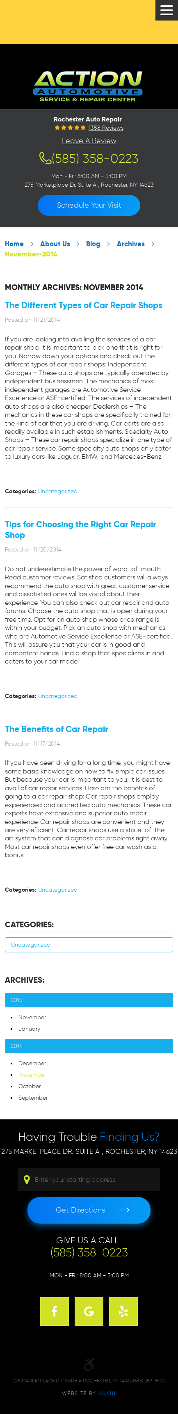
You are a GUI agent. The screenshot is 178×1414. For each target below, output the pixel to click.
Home (14, 244)
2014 (17, 1046)
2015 (17, 1000)
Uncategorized (58, 491)
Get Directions (80, 1210)
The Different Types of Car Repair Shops (83, 305)
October (29, 1086)
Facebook (54, 1311)
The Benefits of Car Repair (56, 728)
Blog (93, 244)
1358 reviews (106, 128)
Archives (131, 244)
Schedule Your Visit (89, 205)
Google (89, 1311)
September (33, 1097)
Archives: (24, 980)
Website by (89, 1393)
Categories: (29, 925)
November (32, 1017)
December (32, 1063)
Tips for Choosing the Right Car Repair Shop (80, 529)
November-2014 (31, 254)
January (29, 1028)
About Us (55, 244)
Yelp (123, 1311)
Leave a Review (89, 140)
